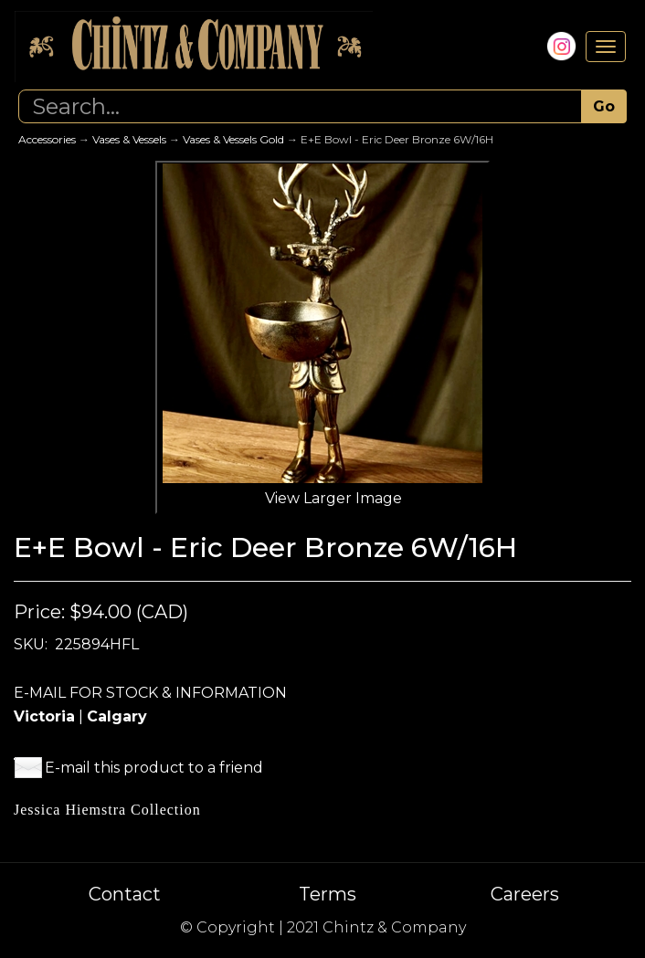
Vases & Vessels (129, 139)
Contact (125, 894)
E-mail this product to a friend (154, 767)
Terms (327, 894)
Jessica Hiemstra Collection (107, 809)
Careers (525, 894)
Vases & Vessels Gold (233, 139)
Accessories (47, 139)
